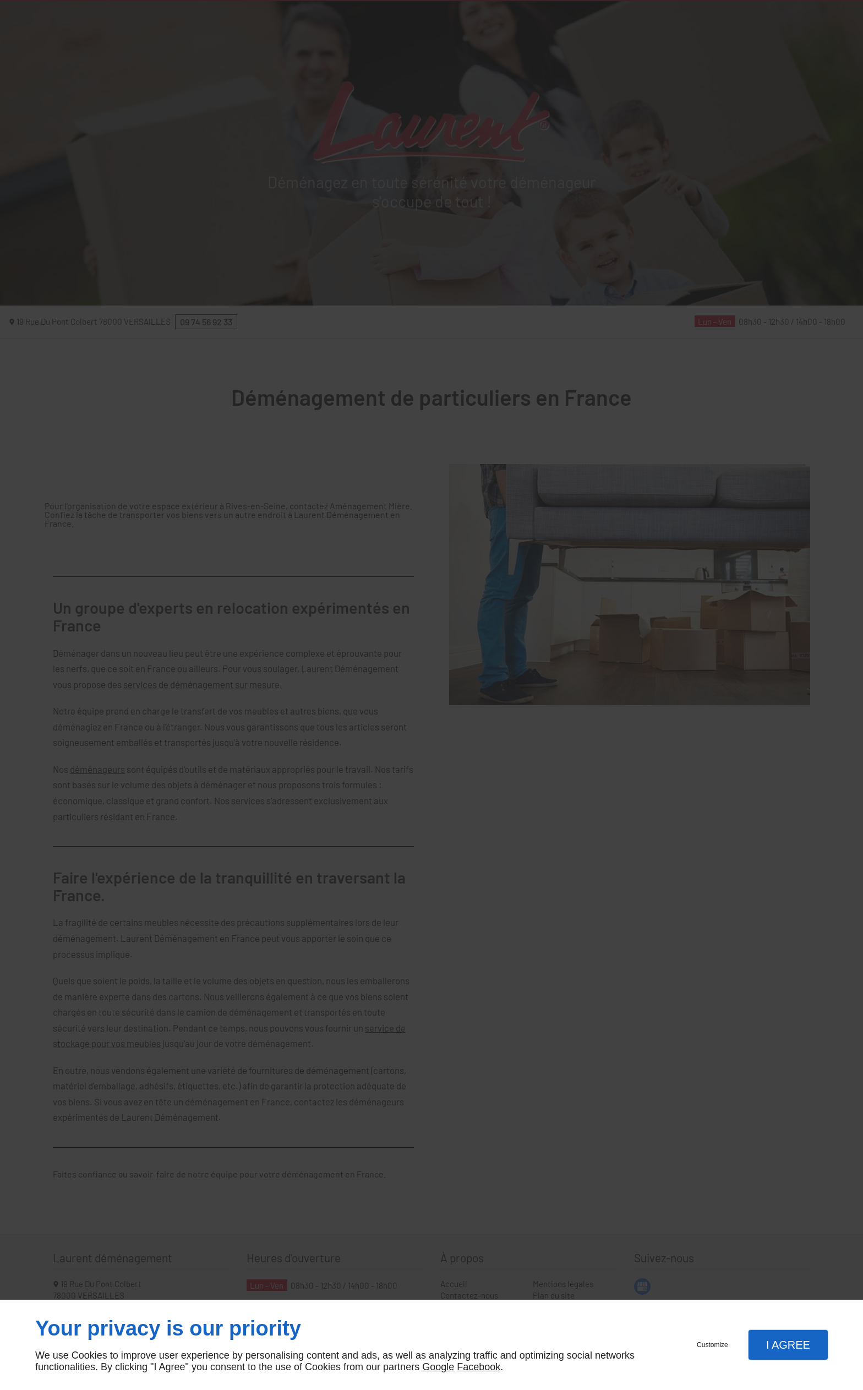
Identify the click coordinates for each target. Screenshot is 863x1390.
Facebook (478, 1366)
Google (438, 1366)
